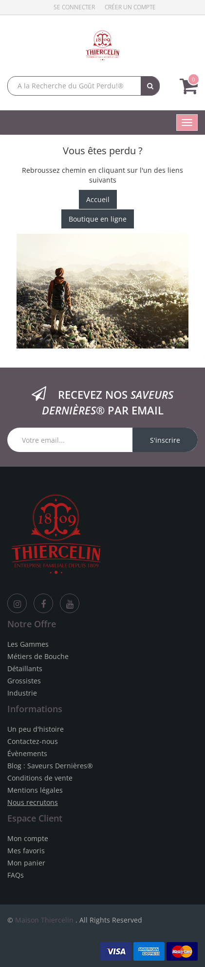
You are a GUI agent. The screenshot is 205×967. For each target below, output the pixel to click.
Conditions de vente (40, 777)
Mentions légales (35, 790)
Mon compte (27, 838)
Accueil (98, 199)
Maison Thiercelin (44, 920)
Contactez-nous (32, 741)
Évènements (27, 753)
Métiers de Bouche (38, 656)
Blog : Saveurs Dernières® (50, 765)
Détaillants (24, 668)
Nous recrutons (32, 802)
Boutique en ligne (98, 219)
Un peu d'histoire (35, 729)
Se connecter (74, 7)
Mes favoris (26, 850)
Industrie (22, 693)
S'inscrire (165, 440)
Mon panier (26, 862)
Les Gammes (28, 644)
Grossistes (24, 680)
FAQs (15, 875)
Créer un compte (130, 7)
